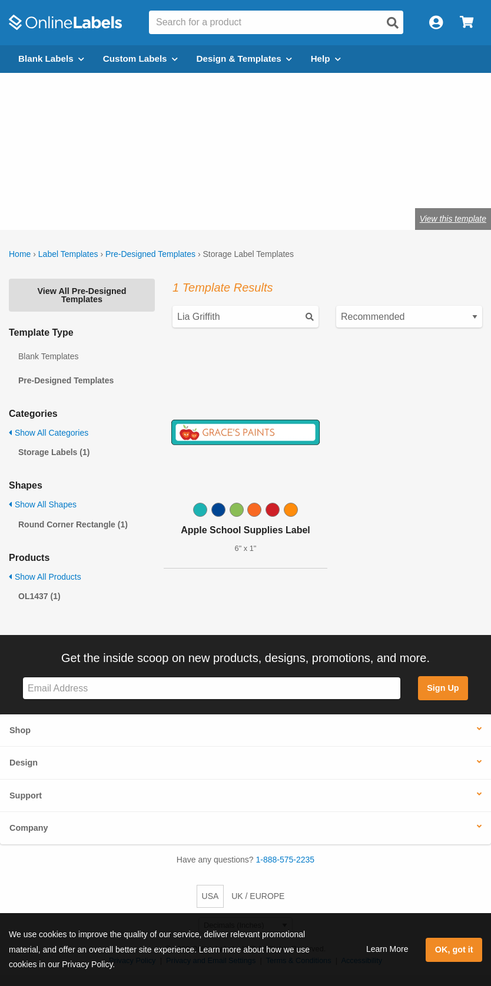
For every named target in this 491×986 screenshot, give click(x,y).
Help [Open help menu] (326, 58)
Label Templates (68, 254)
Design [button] (23, 762)
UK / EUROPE (257, 896)
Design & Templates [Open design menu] (244, 58)
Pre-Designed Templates (150, 254)
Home (20, 254)
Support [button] (25, 795)
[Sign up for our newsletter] (211, 688)
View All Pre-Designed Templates (81, 295)
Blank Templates (48, 356)
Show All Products (45, 576)
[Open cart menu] (466, 22)
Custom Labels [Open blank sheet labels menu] (140, 58)
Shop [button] (20, 730)
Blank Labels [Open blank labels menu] (51, 58)
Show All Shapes (43, 504)
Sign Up (443, 688)
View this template (453, 218)
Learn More (387, 949)
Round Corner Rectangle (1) (73, 524)
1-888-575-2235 (285, 859)
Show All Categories (48, 432)
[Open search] (392, 23)
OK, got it (454, 949)
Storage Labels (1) (53, 452)
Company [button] (28, 828)
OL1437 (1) (39, 596)
